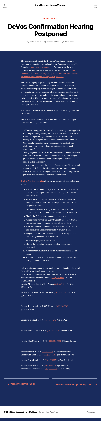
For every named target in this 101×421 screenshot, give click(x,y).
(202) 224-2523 (53, 331)
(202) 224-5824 (51, 369)
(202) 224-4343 (50, 320)
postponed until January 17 (42, 67)
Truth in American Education (33, 181)
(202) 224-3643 (62, 306)
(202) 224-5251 (51, 360)
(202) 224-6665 (55, 341)
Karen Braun (35, 43)
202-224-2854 (48, 352)
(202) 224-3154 (60, 293)
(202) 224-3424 (61, 284)
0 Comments (70, 43)
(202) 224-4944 (58, 278)
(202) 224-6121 (50, 355)
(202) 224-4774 (50, 366)
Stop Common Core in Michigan (50, 5)
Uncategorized (50, 19)
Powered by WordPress (51, 415)
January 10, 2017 (52, 43)
